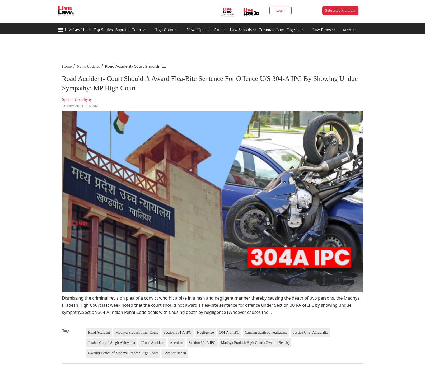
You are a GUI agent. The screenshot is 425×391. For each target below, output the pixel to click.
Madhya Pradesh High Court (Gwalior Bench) (255, 343)
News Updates (199, 29)
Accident (176, 343)
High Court (163, 29)
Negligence (205, 332)
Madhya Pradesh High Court (136, 332)
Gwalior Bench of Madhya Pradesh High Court (123, 353)
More (349, 30)
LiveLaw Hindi (78, 29)
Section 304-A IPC (178, 332)
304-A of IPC (229, 332)
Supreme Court (128, 29)
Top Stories (103, 29)
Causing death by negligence (266, 332)
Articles (220, 29)
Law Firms (323, 29)
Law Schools (243, 29)
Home (67, 66)
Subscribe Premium (340, 10)
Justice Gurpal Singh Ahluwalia (111, 343)
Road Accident (99, 332)
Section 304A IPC (202, 343)
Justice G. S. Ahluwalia (310, 332)
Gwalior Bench (175, 353)
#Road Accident (152, 343)
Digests (293, 29)
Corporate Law (271, 29)
